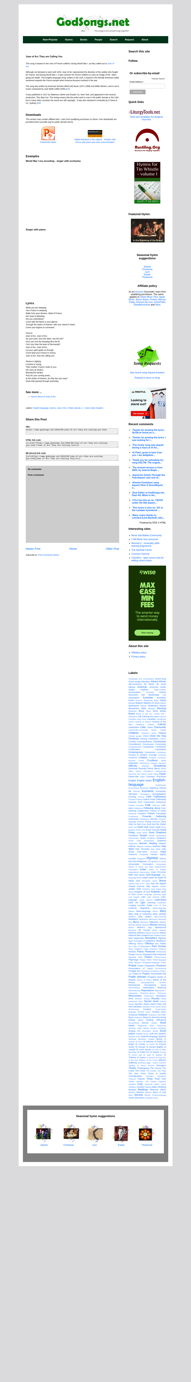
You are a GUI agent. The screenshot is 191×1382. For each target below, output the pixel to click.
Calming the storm (150, 932)
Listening (151, 1118)
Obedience (161, 1156)
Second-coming (159, 1233)
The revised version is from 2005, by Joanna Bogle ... (147, 468)
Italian (131, 1096)
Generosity (134, 1035)
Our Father (160, 1159)
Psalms (146, 1189)
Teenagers (161, 1281)
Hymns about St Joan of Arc (43, 396)
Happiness (133, 1059)
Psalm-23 (137, 1189)
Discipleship (160, 981)
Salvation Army (148, 1222)
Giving (148, 1037)
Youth (131, 1313)
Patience (162, 1165)
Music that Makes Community (146, 535)
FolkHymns (138, 1024)
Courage (153, 970)
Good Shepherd (157, 1048)
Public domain (74, 408)
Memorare (153, 1135)
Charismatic (160, 943)
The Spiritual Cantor (141, 550)
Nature (163, 1148)
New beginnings (136, 1154)
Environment (134, 1004)
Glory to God (135, 1040)
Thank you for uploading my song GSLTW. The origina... (147, 461)
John (148, 1099)
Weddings (143, 1305)
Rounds (155, 1214)
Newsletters (151, 1153)
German (154, 1035)
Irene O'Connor (158, 1088)
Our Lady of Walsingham (140, 1162)
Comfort (132, 957)
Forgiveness (143, 1026)
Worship (138, 1310)
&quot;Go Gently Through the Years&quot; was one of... (148, 476)
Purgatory (151, 1192)
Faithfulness (160, 1012)
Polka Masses (135, 1178)
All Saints (149, 900)
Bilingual (151, 924)
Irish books (139, 1090)
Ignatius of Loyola (159, 1077)
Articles (162, 908)
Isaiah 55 (162, 1093)
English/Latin (160, 1001)
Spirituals (132, 1255)
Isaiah (145, 1093)
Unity (140, 1300)
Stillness (162, 1276)
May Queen (145, 1132)
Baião (156, 916)
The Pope (162, 1286)
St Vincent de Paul (154, 1273)
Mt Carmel (144, 1146)
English (132, 996)
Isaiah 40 (152, 1093)
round (155, 1313)
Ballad (163, 916)
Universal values (152, 1300)
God (149, 1040)
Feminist (132, 1018)
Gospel (143, 1051)
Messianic (144, 1138)
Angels (132, 905)
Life (136, 1118)
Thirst (143, 1289)
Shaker (154, 1238)
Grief (139, 1056)
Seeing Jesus (136, 1235)
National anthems (137, 1148)
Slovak (155, 1247)
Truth (163, 1294)
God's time (140, 1045)
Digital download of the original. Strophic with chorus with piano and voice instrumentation (95, 139)
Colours (163, 954)
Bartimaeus (134, 921)
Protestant (145, 1187)
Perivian (139, 1170)
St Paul (163, 1268)
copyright (149, 1313)
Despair (154, 979)
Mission (154, 1140)
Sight (139, 1244)
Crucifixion (152, 976)
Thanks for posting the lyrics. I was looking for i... (149, 438)
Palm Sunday (159, 1162)
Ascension (133, 910)
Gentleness (144, 1035)
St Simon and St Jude (140, 1271)
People (98, 39)
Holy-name (142, 1067)
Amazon (139, 291)
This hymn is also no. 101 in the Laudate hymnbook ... (147, 508)
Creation (143, 973)
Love (149, 1121)
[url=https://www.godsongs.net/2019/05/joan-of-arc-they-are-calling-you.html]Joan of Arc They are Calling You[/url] (72, 458)
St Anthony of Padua (153, 1257)
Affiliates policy (139, 652)
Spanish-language (149, 1252)
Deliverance (145, 979)
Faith (149, 1012)
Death (163, 976)
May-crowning (160, 1132)
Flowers (132, 1021)
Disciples (145, 982)
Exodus (141, 1012)
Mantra (131, 1127)
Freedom (142, 1029)
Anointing (150, 908)
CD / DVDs (154, 929)
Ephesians (144, 1004)
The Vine (134, 1289)
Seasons (147, 1233)
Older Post (112, 548)
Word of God (159, 1308)
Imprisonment (160, 1082)
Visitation (132, 1303)
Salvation (137, 1222)
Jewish (131, 1099)
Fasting (139, 1015)
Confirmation (134, 965)
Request (129, 39)
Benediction (134, 924)
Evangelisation (159, 1010)
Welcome (154, 1305)
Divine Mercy (153, 984)
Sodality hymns (142, 1249)
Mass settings (159, 1129)
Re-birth (162, 1198)
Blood (141, 927)
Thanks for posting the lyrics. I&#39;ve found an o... (148, 431)
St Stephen (157, 1271)
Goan (144, 1040)
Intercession (145, 1088)
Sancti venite (160, 1222)
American (142, 902)
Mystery (163, 1146)
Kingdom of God (142, 1107)
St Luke (155, 1265)
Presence (161, 1181)
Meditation (133, 1135)
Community (161, 960)
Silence (146, 1244)
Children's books (148, 949)
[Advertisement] (147, 708)
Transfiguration (135, 1292)
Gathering (161, 1032)
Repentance (147, 1206)
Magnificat (145, 1124)
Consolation (160, 965)
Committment (135, 960)
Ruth (141, 1217)
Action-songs (135, 897)
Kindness (146, 1105)
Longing (132, 1121)
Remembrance (135, 1206)
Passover (153, 1165)
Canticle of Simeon (143, 937)
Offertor (140, 1159)
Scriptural (133, 1230)
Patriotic (132, 1167)
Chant (150, 943)
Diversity (142, 984)
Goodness (133, 1051)
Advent (147, 266)
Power (163, 1178)
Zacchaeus (139, 1313)
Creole (141, 976)
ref (67, 89)
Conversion (150, 968)
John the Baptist (158, 1099)
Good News (142, 1048)
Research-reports (147, 1209)
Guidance (161, 1056)
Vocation (140, 1302)
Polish (149, 1175)
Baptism (139, 918)
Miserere (145, 1140)
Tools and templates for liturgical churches (146, 118)
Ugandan (162, 1297)
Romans (138, 1214)
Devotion (162, 979)
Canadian (151, 935)
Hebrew (132, 1062)
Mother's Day (144, 1143)
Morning (162, 1140)
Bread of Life (142, 929)
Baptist (163, 919)
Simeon (153, 1244)
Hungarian (141, 1074)
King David (156, 1105)
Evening (132, 1012)
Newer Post (33, 548)
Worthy (147, 1311)
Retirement (149, 1211)
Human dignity (158, 1070)
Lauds (141, 1115)
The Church (155, 1284)
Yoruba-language (159, 1311)
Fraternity (132, 1029)
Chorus (162, 948)
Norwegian (138, 1156)
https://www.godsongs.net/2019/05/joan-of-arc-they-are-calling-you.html (72, 431)
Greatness (161, 1054)
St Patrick (154, 1268)
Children (134, 948)
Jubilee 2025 (135, 1105)
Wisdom (140, 1308)
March (155, 1127)
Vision (163, 1300)
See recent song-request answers (147, 371)
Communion (148, 960)
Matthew (132, 1132)
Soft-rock (153, 1249)
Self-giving (161, 1235)
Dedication (133, 979)
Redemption (148, 1203)
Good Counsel (152, 1045)
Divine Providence (144, 987)
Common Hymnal (140, 554)
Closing (143, 954)
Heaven (162, 1059)
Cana (144, 935)
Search (113, 39)
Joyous (155, 1102)
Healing (153, 1059)
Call (139, 932)
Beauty (163, 921)
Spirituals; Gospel (146, 1255)
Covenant (162, 971)
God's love (142, 1042)
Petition (148, 1173)
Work (131, 1311)
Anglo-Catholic (160, 905)
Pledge (142, 1175)
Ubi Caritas (150, 1297)
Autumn (139, 916)
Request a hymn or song (147, 378)
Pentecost (147, 277)
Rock (131, 1214)
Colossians (153, 954)
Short (152, 1241)
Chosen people (135, 952)
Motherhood (160, 1143)
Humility (132, 1074)
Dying (156, 990)
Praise (132, 1181)
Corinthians (161, 968)
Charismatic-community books (143, 946)
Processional (160, 1184)
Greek (131, 1056)
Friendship (161, 1029)
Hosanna (133, 1070)
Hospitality (144, 1070)
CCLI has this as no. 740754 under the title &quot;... (147, 501)
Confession (161, 962)
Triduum (141, 1294)
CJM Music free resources (144, 539)
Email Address (137, 82)
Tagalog (132, 1281)
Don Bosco (142, 990)
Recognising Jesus (155, 1201)
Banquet (132, 919)
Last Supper (134, 1113)
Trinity (149, 1294)
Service (145, 1238)
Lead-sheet (160, 1115)
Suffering (133, 1278)
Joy (148, 1102)
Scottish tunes (159, 1227)
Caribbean (140, 940)
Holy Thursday (142, 1065)
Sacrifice (139, 1220)
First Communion (146, 1018)
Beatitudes (153, 921)
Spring (159, 1255)
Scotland (147, 1225)
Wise (157, 304)
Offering (132, 1159)
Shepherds (142, 1241)
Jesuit (154, 1096)
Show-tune (161, 1241)
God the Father (159, 1040)
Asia (164, 910)
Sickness (132, 1244)
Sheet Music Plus (149, 297)
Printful (153, 299)
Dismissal (133, 984)
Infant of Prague (157, 1085)
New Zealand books (158, 1151)
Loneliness (161, 1118)
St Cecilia (140, 1260)
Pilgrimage (133, 1175)
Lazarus (149, 1115)
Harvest (143, 1059)
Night (131, 1156)
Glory (163, 1037)
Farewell (132, 1015)
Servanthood (134, 1238)
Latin (143, 1112)
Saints (146, 1220)
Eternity (136, 1007)
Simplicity (162, 1244)
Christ (145, 951)
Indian (143, 1085)
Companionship (135, 962)
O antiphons (149, 1156)
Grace (143, 1054)
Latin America (153, 1113)
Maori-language (143, 1127)
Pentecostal (161, 1167)
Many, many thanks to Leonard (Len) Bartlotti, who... (148, 516)
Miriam (138, 1140)
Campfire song (135, 935)
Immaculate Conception (141, 1080)
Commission (159, 957)
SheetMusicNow (141, 304)
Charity (163, 946)
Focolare (140, 1021)
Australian (148, 913)
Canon (131, 937)
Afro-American (135, 900)
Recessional (134, 1201)
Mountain (132, 1146)
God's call (133, 1043)
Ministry (163, 1138)
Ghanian (140, 1037)
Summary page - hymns (148, 1278)
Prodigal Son (135, 1187)
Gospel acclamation (157, 1051)
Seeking (150, 1235)
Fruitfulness (133, 1032)
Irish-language (153, 1090)
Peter (140, 1173)
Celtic (143, 943)
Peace (140, 1167)
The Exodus (151, 1286)
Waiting (148, 1303)
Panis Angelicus (135, 1165)
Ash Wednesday (150, 910)
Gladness (156, 1037)
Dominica (132, 990)
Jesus (162, 1096)
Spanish (162, 1249)
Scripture (142, 1230)
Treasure (132, 1295)
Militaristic (154, 1138)
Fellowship (161, 1015)
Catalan (151, 940)
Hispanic (140, 1062)
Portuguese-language (150, 1178)
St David (150, 1260)
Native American (152, 1148)
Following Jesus (152, 1024)
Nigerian (162, 1154)
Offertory (149, 1159)
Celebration (134, 943)
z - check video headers (92, 408)
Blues (148, 927)
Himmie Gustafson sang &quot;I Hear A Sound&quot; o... (147, 485)
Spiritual (162, 1252)
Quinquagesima (147, 1198)
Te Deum (141, 1281)
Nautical (132, 1151)
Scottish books (144, 1228)
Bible (144, 924)
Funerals (146, 1032)
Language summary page (155, 1110)
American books (157, 903)
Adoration (145, 897)
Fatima (146, 1015)
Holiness (156, 1062)
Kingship (155, 1107)
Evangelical (145, 1010)
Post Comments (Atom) (48, 555)
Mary (163, 1126)
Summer (162, 1278)
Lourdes (141, 1121)
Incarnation (133, 1085)
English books (144, 996)
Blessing (161, 924)
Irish (131, 1090)
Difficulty (133, 981)
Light (142, 1118)
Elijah (142, 992)
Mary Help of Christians (140, 1129)
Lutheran (133, 1124)
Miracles (132, 1140)
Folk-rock (156, 1021)
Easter (147, 274)
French (151, 1029)
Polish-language (159, 1175)
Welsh (163, 1305)
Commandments (144, 957)
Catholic (162, 940)
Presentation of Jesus (141, 1184)
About (145, 39)
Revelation (161, 1211)
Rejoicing (161, 1203)
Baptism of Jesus (152, 918)
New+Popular (50, 39)
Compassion (148, 962)
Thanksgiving (143, 1284)
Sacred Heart (151, 1217)
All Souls (161, 900)
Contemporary (136, 968)
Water (154, 1302)
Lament (140, 1110)
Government (134, 1054)
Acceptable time (135, 894)
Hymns (69, 39)
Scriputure (152, 1230)
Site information (144, 1247)
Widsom (132, 1308)
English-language (40, 408)
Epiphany (154, 1003)
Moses (131, 1143)
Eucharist (147, 1006)
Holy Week (155, 1065)
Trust (157, 1294)
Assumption (134, 913)
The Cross (140, 1286)
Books (83, 39)
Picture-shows (160, 1173)
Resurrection (135, 1211)
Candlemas (161, 935)
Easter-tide (134, 992)
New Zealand (143, 1151)
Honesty (153, 1067)
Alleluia (132, 903)
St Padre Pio (143, 1268)
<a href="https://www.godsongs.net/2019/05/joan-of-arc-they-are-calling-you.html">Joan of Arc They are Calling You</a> (72, 445)
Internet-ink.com (144, 302)
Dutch (150, 990)
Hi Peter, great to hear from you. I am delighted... (147, 453)
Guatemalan (149, 1056)
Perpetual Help (149, 1170)
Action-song (160, 894)
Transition (150, 1292)
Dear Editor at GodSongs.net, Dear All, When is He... (148, 493)
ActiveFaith (159, 302)
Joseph (132, 1102)
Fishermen (161, 1018)
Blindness (133, 927)
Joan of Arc (62, 408)
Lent (147, 272)
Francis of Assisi (158, 1026)
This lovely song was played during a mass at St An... (147, 446)
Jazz (138, 1096)
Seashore (138, 1233)
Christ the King (157, 951)
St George (140, 1262)
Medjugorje (143, 1135)
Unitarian (132, 1300)
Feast (152, 1015)
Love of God (160, 1121)
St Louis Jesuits (143, 1265)
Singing (132, 1246)
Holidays (148, 1062)
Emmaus (151, 992)
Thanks (132, 1284)
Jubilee (163, 1102)
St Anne (139, 1257)
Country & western (138, 970)
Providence (155, 1187)
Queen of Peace (144, 1195)
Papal (146, 1165)
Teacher (151, 1281)
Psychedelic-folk (158, 1189)
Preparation (150, 1181)
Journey (140, 1102)
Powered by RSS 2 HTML (153, 522)
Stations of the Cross (148, 1276)
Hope (163, 1067)
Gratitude (151, 1054)
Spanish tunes (134, 1252)
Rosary (147, 1214)
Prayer (141, 1181)
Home (73, 548)
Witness (148, 1308)
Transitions (161, 1292)
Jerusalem (146, 1096)
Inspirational (134, 1088)
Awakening (147, 916)
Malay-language (159, 1124)
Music (154, 1146)
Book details (159, 927)
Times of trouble (157, 1289)
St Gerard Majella (154, 1262)
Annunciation (135, 908)
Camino (163, 932)
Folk (147, 1020)
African (162, 897)
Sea (159, 1230)
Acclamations (148, 894)
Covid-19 (133, 973)
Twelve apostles (136, 1297)
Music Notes (142, 299)
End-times (161, 992)
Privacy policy (138, 656)
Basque (144, 921)
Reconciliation (134, 1203)
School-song (134, 1225)
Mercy (136, 1137)
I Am (149, 1077)
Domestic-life (160, 987)
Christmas (147, 269)
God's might (155, 1043)
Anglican (144, 905)
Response (162, 1209)
